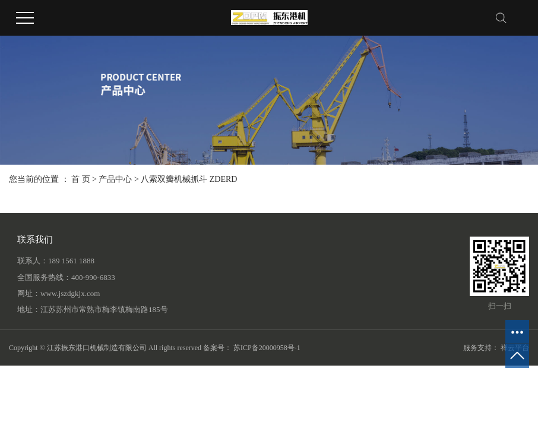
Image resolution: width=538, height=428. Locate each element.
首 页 (80, 179)
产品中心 (115, 179)
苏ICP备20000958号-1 (266, 348)
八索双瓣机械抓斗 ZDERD (189, 179)
